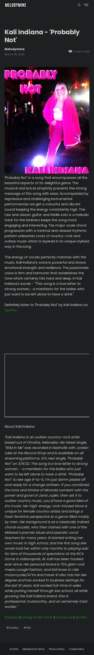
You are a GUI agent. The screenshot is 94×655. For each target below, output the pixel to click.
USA (27, 627)
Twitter (47, 617)
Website (11, 617)
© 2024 (14, 649)
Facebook (64, 617)
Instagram (30, 617)
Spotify (10, 310)
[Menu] (79, 5)
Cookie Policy (76, 649)
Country (12, 627)
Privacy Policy (57, 649)
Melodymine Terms (34, 649)
